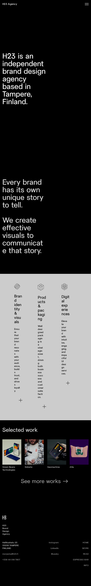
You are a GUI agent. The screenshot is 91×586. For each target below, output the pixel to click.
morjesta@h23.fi (10, 554)
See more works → (45, 481)
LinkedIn (55, 548)
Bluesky (55, 554)
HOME (86, 543)
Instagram (54, 543)
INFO (86, 566)
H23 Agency (9, 4)
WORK (85, 548)
